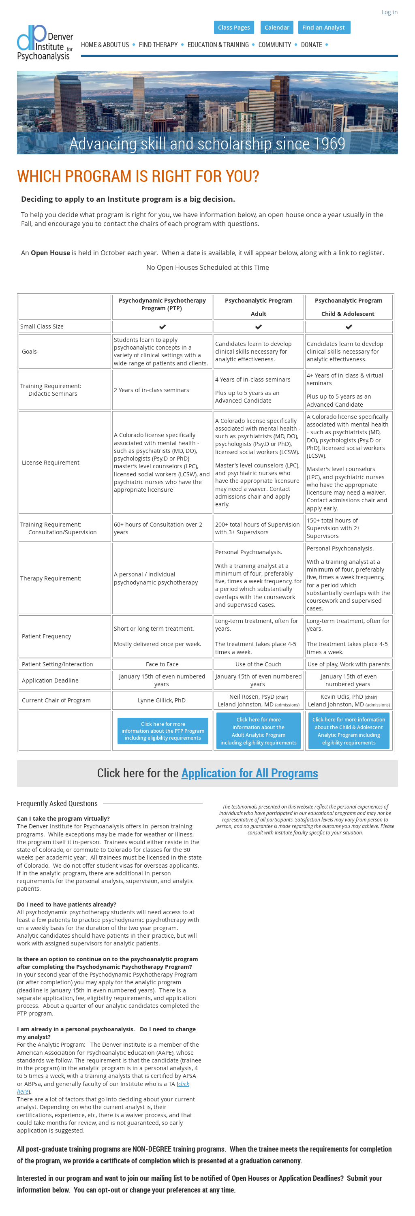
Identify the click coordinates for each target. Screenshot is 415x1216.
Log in (390, 12)
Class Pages (234, 27)
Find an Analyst (324, 27)
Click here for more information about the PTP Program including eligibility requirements (163, 731)
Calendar (277, 27)
